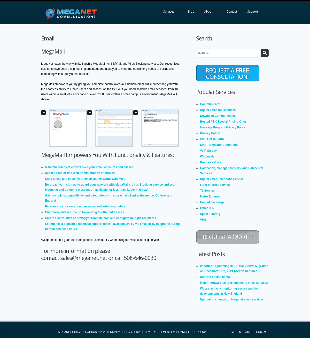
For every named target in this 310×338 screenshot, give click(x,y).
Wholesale (207, 156)
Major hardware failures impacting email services (234, 282)
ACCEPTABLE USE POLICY (189, 331)
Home (231, 331)
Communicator (210, 104)
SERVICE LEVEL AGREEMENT (151, 331)
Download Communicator (217, 116)
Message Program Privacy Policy (223, 127)
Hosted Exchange (212, 202)
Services (168, 13)
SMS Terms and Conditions (219, 145)
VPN (203, 219)
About (208, 13)
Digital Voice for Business (218, 110)
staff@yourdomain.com (93, 218)
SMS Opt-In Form (212, 139)
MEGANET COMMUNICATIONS (77, 331)
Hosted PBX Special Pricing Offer (223, 121)
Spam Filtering (210, 214)
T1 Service (207, 190)
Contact (231, 11)
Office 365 (207, 208)
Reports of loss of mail (215, 277)
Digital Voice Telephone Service (222, 179)
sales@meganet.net (83, 258)
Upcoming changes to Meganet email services (232, 299)
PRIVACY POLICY (119, 331)
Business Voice (210, 162)
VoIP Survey (208, 150)
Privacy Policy (210, 133)
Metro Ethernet (210, 196)
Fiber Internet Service (215, 185)
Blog (191, 11)
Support (252, 11)
